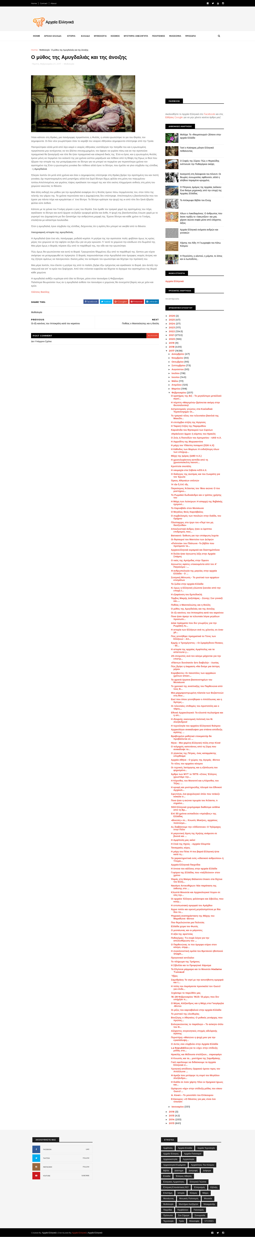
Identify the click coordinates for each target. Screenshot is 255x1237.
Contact (45, 3)
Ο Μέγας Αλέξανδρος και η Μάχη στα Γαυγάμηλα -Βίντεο (196, 1005)
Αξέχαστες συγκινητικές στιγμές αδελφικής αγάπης (193, 1032)
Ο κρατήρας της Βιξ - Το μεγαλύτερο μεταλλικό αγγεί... (195, 397)
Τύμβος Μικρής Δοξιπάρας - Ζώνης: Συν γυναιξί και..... (195, 599)
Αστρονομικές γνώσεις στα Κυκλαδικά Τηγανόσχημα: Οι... (190, 410)
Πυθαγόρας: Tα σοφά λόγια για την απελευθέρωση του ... (189, 939)
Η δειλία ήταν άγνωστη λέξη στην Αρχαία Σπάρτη (192, 555)
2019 (171, 342)
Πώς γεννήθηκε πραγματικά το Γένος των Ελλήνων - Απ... (192, 637)
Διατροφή (193, 1170)
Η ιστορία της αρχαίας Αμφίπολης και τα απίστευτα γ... (191, 651)
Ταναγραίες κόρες (179, 847)
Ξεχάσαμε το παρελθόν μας (184, 992)
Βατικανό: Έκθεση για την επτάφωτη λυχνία (193, 535)
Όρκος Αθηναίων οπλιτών (184, 480)
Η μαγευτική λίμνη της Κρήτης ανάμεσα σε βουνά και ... (193, 835)
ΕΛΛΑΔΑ (86, 36)
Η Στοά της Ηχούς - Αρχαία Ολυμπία (189, 843)
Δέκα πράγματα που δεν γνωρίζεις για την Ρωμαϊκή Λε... (192, 624)
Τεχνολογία (168, 1221)
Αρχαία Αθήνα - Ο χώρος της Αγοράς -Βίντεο (194, 759)
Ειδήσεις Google (173, 117)
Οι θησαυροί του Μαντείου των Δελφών (191, 539)
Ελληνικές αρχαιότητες (173, 1181)
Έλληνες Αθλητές (184, 1176)
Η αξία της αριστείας (181, 934)
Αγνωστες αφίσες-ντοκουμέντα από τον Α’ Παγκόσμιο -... (193, 565)
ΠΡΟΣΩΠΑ (192, 36)
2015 (171, 1115)
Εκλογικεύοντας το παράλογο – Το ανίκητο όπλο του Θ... (196, 1025)
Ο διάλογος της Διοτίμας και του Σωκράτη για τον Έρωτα (194, 475)
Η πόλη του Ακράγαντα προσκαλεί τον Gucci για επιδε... (194, 987)
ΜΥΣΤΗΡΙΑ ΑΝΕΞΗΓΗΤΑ (137, 36)
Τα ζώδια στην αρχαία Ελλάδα (186, 583)
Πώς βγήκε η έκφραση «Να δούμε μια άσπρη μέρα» (194, 668)
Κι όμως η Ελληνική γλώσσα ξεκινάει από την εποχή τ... (194, 589)
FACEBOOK (47, 1149)
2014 (171, 1119)
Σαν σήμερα (183, 1215)
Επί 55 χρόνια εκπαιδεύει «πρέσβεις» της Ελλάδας (192, 815)
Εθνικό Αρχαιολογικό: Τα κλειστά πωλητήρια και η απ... (196, 714)
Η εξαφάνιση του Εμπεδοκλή (185, 594)
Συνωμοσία (200, 1215)
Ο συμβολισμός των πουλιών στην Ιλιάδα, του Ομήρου (195, 517)
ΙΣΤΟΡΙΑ (72, 36)
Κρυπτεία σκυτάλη (180, 466)
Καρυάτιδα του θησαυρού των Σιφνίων (190, 429)
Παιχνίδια (167, 1209)
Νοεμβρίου (176, 357)
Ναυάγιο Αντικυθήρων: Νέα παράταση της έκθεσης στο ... (192, 887)
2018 (171, 346)
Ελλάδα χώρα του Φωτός (183, 926)
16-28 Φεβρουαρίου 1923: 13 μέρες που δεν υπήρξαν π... (194, 998)
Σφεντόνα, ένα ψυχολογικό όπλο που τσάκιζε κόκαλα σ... (194, 795)
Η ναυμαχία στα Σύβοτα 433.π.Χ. (188, 470)
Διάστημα (178, 1170)
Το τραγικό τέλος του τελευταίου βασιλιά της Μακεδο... (193, 417)
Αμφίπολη (168, 1148)
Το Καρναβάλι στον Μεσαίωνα (186, 508)
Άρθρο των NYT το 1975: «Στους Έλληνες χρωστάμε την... (193, 775)
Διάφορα (207, 1170)
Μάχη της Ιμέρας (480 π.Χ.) (185, 455)
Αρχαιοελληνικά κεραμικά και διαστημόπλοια (194, 549)
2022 (171, 331)
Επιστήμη (167, 1193)
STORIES (209, 1221)
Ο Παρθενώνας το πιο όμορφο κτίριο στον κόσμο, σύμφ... (192, 946)
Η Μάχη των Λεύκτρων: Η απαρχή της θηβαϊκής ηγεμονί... (195, 503)
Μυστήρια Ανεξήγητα (188, 1204)
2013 (171, 1123)
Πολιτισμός (199, 1209)
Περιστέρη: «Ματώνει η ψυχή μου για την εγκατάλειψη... (192, 1039)
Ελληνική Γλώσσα (198, 1181)
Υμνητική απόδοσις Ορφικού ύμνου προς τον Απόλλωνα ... (194, 1070)
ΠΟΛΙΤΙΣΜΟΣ (159, 36)
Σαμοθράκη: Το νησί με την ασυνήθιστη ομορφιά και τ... (196, 981)
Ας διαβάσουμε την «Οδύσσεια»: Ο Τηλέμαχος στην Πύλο (195, 828)
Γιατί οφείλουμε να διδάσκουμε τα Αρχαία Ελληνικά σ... (192, 1063)
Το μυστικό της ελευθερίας (184, 1013)
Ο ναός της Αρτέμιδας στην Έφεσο (189, 560)
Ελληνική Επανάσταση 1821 (176, 1187)
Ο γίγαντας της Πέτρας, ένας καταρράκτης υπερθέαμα (192, 754)
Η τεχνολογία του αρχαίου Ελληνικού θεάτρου (194, 725)
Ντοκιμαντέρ (209, 1204)
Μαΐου (174, 381)
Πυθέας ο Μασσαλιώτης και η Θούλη (189, 604)
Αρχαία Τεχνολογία (206, 1148)
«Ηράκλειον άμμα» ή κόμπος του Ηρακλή (192, 433)
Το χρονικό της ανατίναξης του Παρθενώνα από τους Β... (195, 687)
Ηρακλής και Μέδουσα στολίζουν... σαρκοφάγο (195, 1054)
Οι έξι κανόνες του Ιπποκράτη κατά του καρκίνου (196, 612)
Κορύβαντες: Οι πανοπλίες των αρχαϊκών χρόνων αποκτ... (192, 674)
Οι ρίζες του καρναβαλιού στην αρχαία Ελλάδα (195, 1009)
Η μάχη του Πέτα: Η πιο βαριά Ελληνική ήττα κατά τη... (194, 853)
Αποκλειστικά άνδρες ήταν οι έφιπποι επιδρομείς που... (190, 530)
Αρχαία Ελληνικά (173, 281)
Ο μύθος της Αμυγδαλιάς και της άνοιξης (192, 608)
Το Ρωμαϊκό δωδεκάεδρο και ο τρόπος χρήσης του (195, 496)
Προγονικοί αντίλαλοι (181, 957)
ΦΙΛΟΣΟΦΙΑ (176, 36)
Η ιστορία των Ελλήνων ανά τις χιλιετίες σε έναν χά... (196, 631)
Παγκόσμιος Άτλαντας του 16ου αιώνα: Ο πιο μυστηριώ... (194, 490)
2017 (171, 350)
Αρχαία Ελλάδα (185, 1148)
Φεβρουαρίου (178, 392)
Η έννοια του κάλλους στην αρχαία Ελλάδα (193, 868)
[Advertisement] (193, 71)
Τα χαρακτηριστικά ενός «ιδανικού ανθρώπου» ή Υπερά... (196, 859)
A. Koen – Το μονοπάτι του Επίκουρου (191, 1095)
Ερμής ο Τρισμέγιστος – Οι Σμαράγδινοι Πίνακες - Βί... (196, 644)
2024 (171, 323)
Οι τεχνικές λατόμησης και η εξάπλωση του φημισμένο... (193, 769)
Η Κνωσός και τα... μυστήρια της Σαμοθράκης (194, 1058)
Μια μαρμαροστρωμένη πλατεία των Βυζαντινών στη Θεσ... (196, 694)
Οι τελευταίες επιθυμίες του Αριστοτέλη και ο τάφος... (194, 707)
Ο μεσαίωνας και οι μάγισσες (185, 930)
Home (35, 3)
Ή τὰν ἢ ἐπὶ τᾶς (178, 484)
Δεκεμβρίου (177, 354)
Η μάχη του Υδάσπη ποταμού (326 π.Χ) (191, 445)
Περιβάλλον (182, 1209)
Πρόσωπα (168, 1215)
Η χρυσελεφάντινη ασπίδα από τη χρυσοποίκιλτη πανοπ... (188, 461)
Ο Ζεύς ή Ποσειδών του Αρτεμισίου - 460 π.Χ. (195, 437)
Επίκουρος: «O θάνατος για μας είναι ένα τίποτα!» (192, 1100)
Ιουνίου (174, 377)
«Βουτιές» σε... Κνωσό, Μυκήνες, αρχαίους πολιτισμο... (193, 821)
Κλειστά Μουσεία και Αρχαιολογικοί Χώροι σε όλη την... (194, 894)
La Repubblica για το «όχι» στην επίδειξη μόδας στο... (193, 1049)
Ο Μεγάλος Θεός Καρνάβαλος (186, 511)
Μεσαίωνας (168, 1198)
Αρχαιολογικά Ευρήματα (174, 1164)
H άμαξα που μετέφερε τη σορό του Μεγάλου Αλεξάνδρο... (194, 1077)
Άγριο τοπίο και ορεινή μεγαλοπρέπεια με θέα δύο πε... (194, 911)
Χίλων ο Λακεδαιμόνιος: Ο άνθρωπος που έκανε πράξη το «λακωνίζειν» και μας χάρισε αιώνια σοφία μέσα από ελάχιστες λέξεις (200, 218)
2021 (171, 335)
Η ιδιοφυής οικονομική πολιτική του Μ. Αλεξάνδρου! (191, 720)
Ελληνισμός (199, 1187)
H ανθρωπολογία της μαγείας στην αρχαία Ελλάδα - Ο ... (193, 572)
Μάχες (205, 1193)
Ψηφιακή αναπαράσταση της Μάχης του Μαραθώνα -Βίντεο (191, 917)
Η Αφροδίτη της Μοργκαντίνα (186, 441)
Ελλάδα (166, 1176)
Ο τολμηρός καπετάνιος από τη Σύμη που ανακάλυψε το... (192, 748)
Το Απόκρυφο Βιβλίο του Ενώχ (194, 200)
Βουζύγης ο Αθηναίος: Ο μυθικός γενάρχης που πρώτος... (195, 1019)
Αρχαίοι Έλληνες (171, 1153)
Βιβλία (166, 1170)
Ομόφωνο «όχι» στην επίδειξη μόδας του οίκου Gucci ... (195, 1090)
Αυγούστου (176, 369)
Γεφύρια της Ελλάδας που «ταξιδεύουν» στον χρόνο (194, 874)
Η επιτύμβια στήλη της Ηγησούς (187, 422)
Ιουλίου (174, 373)
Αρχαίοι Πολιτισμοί (192, 1153)
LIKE (87, 1149)
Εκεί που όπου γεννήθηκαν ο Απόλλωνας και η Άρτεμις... (195, 701)
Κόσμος (193, 1193)
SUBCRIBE (85, 1175)
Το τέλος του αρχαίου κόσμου (185, 763)
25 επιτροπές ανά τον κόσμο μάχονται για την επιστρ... (195, 657)
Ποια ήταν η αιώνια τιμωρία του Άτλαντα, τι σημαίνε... (193, 802)
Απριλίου (175, 384)
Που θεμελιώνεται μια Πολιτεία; (186, 922)
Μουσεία (208, 1198)
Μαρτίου (175, 388)
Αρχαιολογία (188, 1159)
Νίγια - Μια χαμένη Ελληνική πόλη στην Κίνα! (194, 742)
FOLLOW (86, 1158)
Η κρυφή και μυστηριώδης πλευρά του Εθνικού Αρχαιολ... (195, 789)
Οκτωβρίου (176, 361)
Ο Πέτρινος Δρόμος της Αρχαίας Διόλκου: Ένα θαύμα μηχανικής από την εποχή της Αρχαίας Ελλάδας (200, 190)
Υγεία (181, 1221)
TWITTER (46, 1158)
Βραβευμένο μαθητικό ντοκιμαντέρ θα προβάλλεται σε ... (190, 737)
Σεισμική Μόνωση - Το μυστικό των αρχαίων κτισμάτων (194, 579)
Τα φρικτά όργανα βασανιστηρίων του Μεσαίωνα (190, 681)
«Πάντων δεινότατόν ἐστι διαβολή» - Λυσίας (194, 662)
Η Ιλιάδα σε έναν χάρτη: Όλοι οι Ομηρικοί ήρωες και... (196, 1083)
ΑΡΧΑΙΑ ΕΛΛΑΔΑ (54, 36)
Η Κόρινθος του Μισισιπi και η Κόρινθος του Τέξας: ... (193, 782)
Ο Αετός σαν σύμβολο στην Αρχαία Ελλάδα (193, 1044)
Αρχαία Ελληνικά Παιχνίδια (184, 864)
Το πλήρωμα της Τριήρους (184, 961)
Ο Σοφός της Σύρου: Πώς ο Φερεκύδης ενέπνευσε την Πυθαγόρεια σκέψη (198, 162)
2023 (171, 327)
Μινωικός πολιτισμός (189, 1198)
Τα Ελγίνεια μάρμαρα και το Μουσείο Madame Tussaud (195, 970)
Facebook (208, 114)
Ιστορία (181, 1193)
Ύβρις (173, 975)
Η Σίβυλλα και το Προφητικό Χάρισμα (190, 965)
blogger (151, 336)
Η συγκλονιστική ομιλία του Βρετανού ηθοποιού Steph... (196, 952)
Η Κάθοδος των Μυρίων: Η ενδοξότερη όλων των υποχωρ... (194, 450)
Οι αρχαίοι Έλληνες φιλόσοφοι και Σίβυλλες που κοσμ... (196, 900)
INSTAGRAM (47, 1167)
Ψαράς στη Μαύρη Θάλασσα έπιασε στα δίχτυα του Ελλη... (195, 880)
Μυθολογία (46, 50)
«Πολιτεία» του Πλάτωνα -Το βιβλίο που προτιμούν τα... (191, 545)
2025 (171, 319)
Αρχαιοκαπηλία (170, 1159)
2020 (171, 339)
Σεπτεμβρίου (177, 365)
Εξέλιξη (213, 1187)
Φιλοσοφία (194, 1221)
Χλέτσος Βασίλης (41, 292)
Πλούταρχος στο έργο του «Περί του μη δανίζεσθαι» (191, 524)
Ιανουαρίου (176, 1106)
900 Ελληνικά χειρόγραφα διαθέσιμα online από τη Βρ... (194, 808)
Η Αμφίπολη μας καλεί (182, 840)
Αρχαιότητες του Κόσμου (202, 1164)
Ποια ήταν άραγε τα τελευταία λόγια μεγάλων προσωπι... (194, 618)
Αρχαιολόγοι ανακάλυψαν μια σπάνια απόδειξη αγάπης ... (195, 731)
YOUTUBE (46, 1176)
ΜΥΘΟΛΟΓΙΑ (101, 36)
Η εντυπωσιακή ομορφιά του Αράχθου (190, 905)
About (55, 3)
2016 (171, 1111)
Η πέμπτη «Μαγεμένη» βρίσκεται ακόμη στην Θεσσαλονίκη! (194, 404)
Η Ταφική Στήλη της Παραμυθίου (187, 426)
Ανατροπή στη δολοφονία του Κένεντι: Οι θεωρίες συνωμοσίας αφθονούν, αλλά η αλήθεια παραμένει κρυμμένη (199, 177)
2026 (171, 315)
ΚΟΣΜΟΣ (116, 36)
